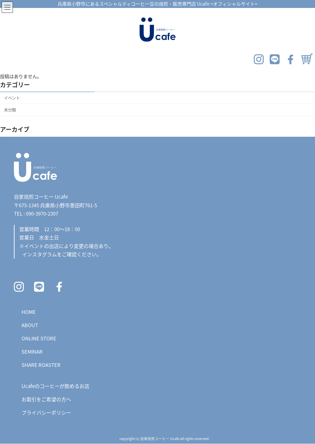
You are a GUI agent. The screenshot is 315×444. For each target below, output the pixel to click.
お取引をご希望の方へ (46, 399)
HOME (29, 311)
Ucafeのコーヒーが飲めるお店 (55, 385)
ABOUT (30, 324)
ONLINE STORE (39, 338)
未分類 (10, 110)
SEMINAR (32, 351)
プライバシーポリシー (46, 412)
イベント (12, 98)
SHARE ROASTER (41, 364)
